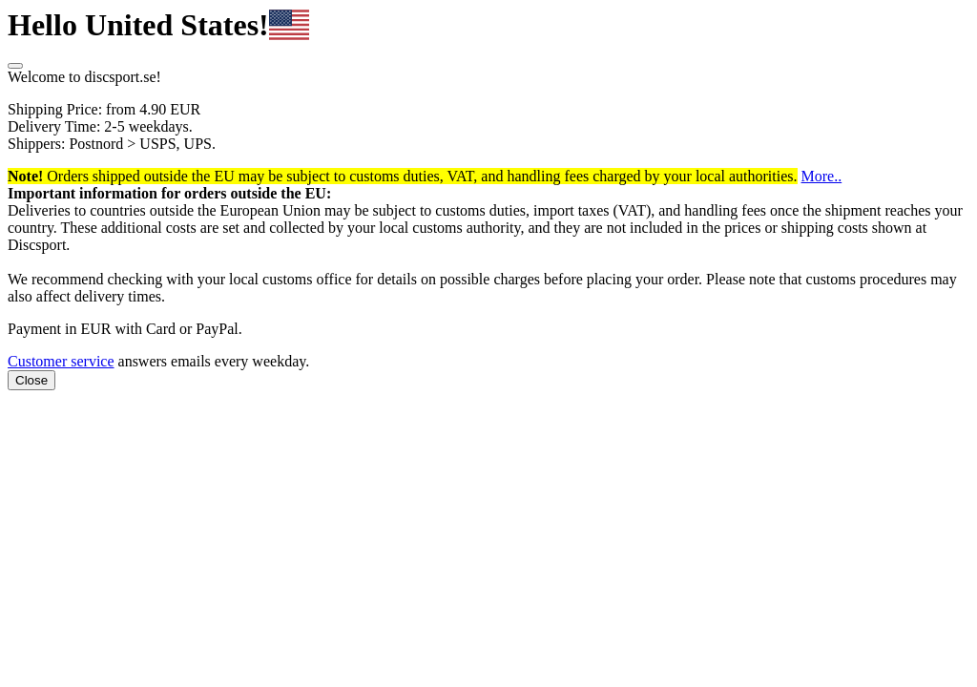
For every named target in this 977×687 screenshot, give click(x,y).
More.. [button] (821, 176)
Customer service (61, 361)
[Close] (15, 66)
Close (31, 380)
